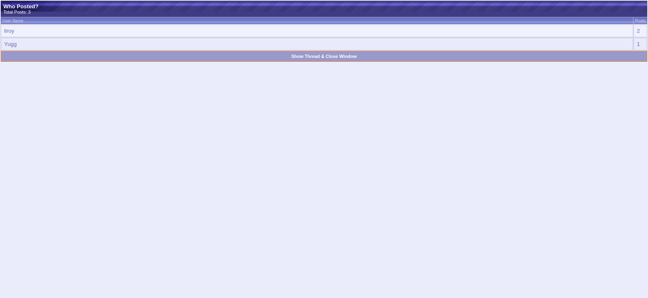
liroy (9, 31)
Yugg (10, 44)
